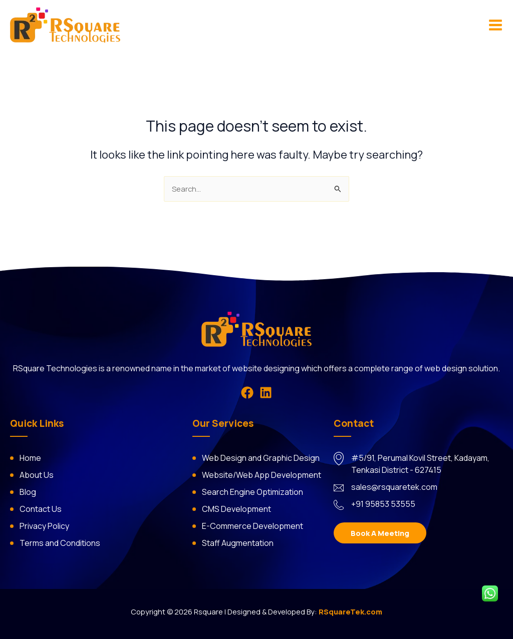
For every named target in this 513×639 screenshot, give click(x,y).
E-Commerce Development (252, 525)
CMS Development (236, 508)
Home (30, 457)
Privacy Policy (44, 525)
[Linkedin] (266, 392)
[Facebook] (247, 392)
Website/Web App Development (261, 474)
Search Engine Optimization (252, 491)
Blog (28, 491)
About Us (37, 474)
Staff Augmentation (238, 542)
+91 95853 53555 (383, 503)
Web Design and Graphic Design (261, 457)
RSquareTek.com (350, 611)
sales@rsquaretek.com (394, 486)
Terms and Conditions (60, 542)
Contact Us (41, 508)
